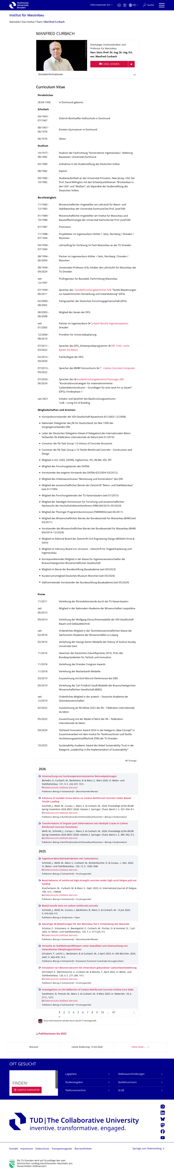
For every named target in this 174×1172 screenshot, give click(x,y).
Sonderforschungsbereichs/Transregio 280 (100, 379)
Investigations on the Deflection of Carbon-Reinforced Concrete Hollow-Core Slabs (88, 990)
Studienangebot (74, 1082)
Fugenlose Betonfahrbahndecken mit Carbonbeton (70, 859)
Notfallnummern (127, 1082)
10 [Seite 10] (102, 1012)
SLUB (121, 1090)
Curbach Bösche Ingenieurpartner (109, 324)
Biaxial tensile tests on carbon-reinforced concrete (70, 906)
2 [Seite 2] (64, 1012)
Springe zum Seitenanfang (147, 1149)
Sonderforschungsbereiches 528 (93, 290)
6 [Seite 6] (83, 1012)
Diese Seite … (139, 1047)
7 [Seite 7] (87, 1012)
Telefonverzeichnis (75, 1090)
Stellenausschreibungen (131, 1074)
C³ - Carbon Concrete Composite (117, 368)
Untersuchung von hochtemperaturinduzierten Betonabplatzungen (79, 776)
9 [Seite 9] (97, 1012)
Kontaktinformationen (50, 74)
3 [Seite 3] (69, 1012)
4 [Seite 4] (73, 1012)
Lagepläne (71, 1074)
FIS (82, 1021)
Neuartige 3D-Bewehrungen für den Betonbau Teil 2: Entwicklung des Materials (85, 924)
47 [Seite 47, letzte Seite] (113, 1012)
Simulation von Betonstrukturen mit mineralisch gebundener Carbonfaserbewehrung (89, 968)
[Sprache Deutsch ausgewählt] (133, 5)
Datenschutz (42, 1149)
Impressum (26, 1149)
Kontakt (13, 1149)
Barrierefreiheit (83, 1149)
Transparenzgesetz (62, 1149)
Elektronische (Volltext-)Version (61, 788)
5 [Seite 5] (78, 1012)
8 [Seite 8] (92, 1012)
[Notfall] (119, 5)
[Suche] (148, 5)
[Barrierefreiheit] (125, 5)
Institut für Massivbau (26, 15)
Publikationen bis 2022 (53, 1034)
